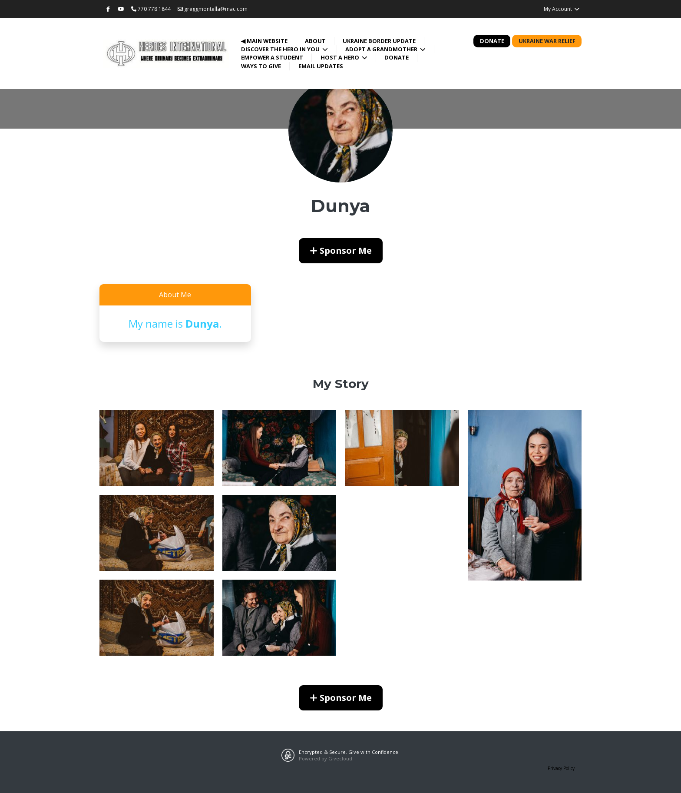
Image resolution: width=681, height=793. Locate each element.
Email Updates (320, 66)
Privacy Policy (561, 768)
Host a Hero (340, 57)
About (315, 41)
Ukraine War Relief (547, 41)
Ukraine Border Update (379, 41)
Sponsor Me (341, 250)
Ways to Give (261, 66)
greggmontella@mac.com (213, 9)
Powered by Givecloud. (326, 758)
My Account (562, 9)
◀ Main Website (264, 41)
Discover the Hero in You (281, 49)
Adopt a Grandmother (382, 49)
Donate (396, 57)
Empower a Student (272, 57)
